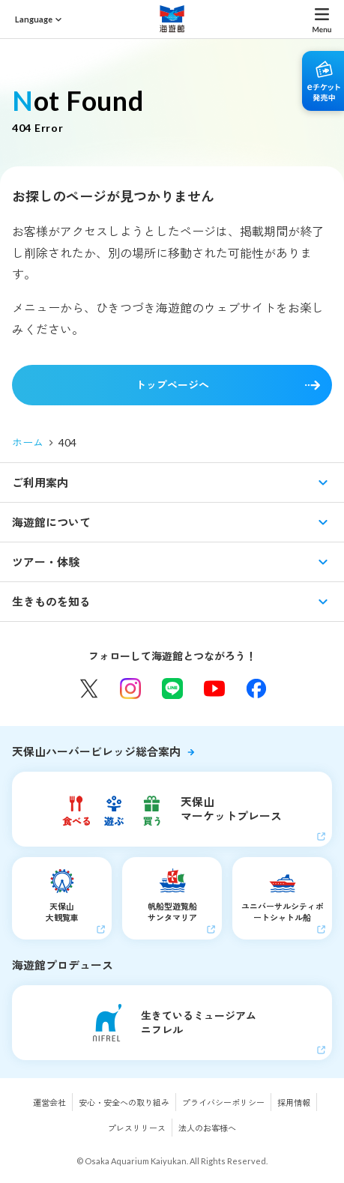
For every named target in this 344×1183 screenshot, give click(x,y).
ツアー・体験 (45, 562)
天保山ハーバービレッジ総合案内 (96, 751)
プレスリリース (137, 1128)
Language (33, 19)
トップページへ (172, 384)
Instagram (130, 688)
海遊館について (51, 522)
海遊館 (172, 18)
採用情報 (293, 1102)
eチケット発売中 (323, 81)
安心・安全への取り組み (124, 1102)
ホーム (27, 442)
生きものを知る (51, 601)
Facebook (256, 688)
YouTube (214, 688)
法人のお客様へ (207, 1128)
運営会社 (49, 1102)
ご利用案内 (40, 482)
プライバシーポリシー (223, 1102)
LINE (172, 688)
